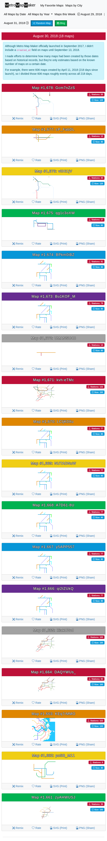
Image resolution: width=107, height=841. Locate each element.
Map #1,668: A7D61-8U (53, 505)
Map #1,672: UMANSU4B (53, 338)
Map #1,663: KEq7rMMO (53, 714)
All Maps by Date (15, 14)
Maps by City (73, 5)
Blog (61, 23)
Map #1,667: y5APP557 (53, 547)
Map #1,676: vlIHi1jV (53, 171)
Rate (36, 118)
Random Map (42, 23)
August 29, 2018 (89, 14)
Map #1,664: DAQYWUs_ (53, 672)
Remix (17, 118)
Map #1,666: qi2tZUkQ (53, 589)
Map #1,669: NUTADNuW (53, 463)
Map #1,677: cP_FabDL (53, 129)
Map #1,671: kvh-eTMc (53, 380)
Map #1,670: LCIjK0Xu (53, 422)
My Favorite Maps (52, 5)
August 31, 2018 (16, 23)
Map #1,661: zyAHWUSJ (53, 797)
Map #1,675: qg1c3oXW (53, 213)
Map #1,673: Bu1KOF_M (53, 296)
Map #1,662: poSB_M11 (53, 756)
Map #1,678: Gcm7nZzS (53, 88)
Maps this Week (65, 14)
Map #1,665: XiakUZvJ (53, 630)
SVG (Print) (58, 118)
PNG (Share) (85, 118)
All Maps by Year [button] (39, 14)
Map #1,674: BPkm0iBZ (53, 255)
